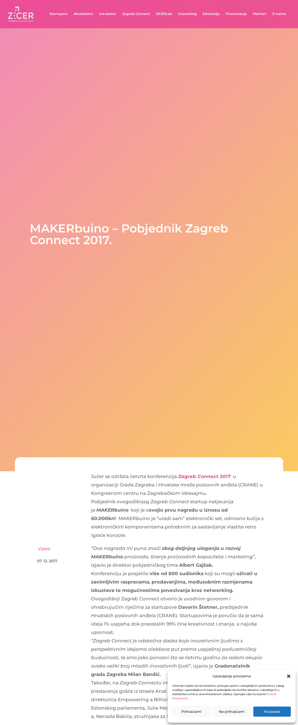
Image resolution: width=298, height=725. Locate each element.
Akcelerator (83, 15)
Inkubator (107, 15)
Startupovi (59, 15)
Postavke (272, 711)
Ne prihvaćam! (231, 711)
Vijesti (44, 548)
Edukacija (211, 15)
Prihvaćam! (191, 711)
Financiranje (236, 15)
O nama (279, 15)
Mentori (259, 15)
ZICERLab (164, 15)
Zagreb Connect (136, 15)
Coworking (187, 15)
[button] (288, 676)
